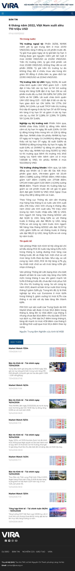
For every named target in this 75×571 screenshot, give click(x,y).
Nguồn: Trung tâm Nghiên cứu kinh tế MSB (42, 331)
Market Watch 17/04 (18, 348)
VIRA (10, 5)
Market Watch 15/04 (18, 420)
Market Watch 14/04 (18, 457)
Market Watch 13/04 (18, 494)
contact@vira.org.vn (15, 565)
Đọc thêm (16, 342)
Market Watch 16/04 (18, 385)
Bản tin (13, 19)
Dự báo (5, 552)
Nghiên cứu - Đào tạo (33, 552)
